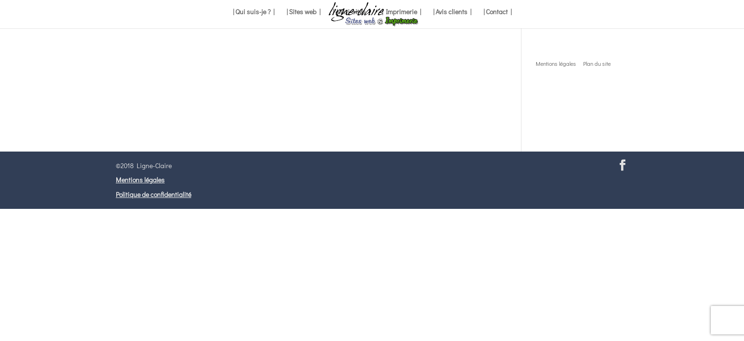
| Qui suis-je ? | (253, 12)
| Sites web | (303, 12)
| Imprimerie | (401, 12)
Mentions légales (140, 179)
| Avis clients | (452, 12)
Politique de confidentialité (153, 194)
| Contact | (498, 12)
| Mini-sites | (351, 12)
